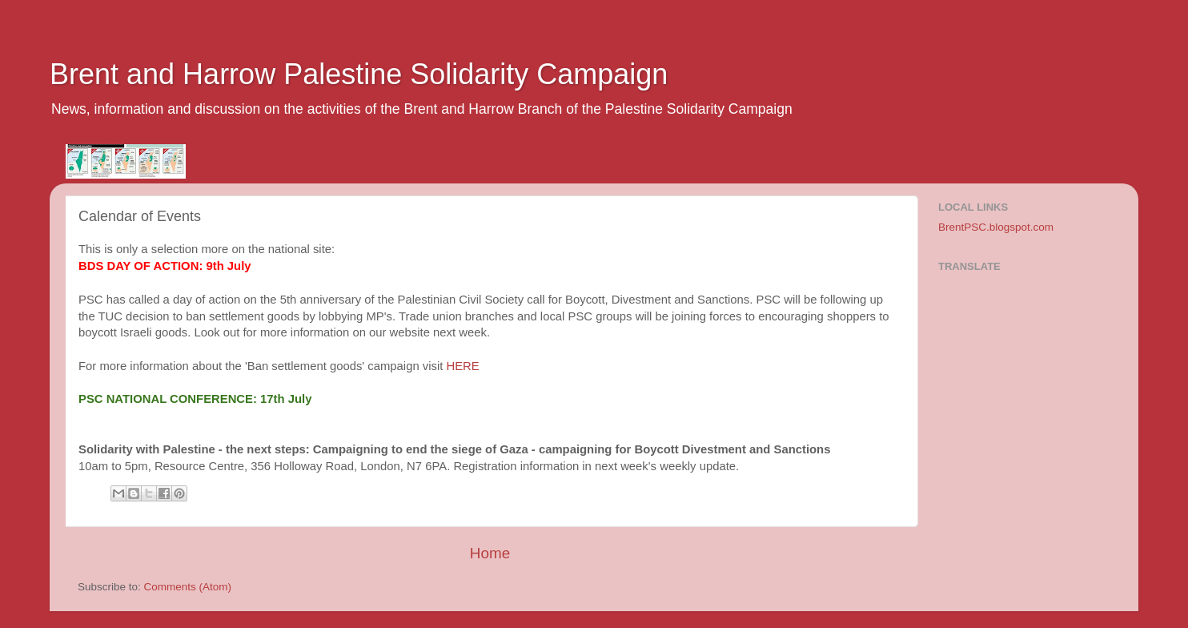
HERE (462, 366)
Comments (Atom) (188, 587)
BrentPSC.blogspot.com (996, 227)
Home (490, 553)
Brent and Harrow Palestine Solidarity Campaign (359, 74)
